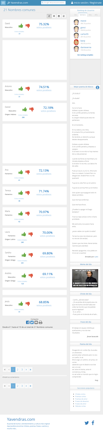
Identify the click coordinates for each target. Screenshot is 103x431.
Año (96, 15)
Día (75, 15)
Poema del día (86, 344)
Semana (83, 15)
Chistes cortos (80, 394)
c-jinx (96, 257)
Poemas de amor (81, 399)
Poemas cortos (80, 396)
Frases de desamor (82, 401)
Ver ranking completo (85, 55)
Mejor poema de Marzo (83, 87)
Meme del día (86, 264)
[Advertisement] (34, 60)
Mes (90, 15)
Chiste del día (86, 294)
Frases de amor (80, 404)
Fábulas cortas (80, 406)
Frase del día (86, 322)
